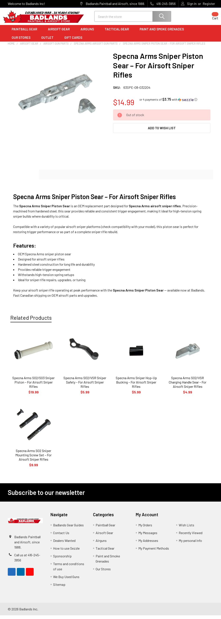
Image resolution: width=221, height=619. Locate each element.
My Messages (147, 536)
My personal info (190, 544)
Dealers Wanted (64, 544)
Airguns (89, 33)
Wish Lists (186, 529)
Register (209, 4)
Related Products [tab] (31, 321)
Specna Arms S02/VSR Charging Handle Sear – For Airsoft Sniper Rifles (187, 385)
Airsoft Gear (60, 33)
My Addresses (148, 544)
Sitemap (59, 588)
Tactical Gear (118, 33)
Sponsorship (62, 560)
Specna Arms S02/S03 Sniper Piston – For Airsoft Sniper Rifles (33, 385)
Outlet (49, 41)
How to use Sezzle (66, 552)
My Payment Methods (153, 552)
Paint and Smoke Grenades (162, 33)
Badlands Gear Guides (68, 529)
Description (23, 178)
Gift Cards (73, 41)
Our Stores (22, 41)
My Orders (145, 529)
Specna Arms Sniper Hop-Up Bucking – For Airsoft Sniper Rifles (136, 385)
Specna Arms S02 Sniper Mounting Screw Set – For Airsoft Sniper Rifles (33, 458)
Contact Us (61, 536)
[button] (168, 103)
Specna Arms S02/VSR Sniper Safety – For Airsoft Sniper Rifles (84, 385)
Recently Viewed (190, 536)
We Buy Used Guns (66, 580)
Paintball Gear (26, 33)
